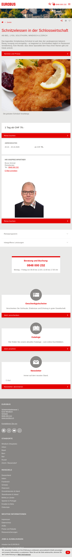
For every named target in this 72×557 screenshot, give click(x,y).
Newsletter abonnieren (13, 387)
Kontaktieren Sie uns (9, 424)
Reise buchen (10, 136)
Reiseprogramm (36, 234)
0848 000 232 (61, 5)
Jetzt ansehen (36, 349)
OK (68, 552)
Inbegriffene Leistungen (36, 243)
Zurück (8, 22)
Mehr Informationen (24, 554)
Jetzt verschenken (36, 315)
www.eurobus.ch (8, 418)
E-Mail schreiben (11, 171)
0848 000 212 (7, 416)
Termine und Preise (12, 54)
